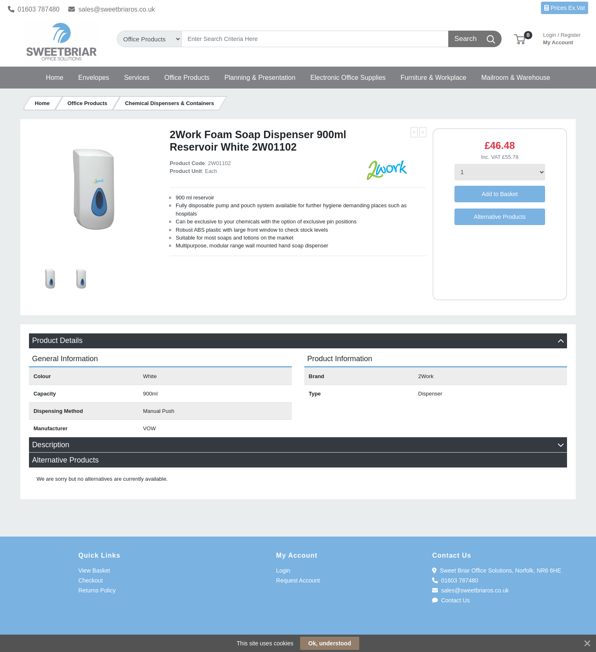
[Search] (315, 39)
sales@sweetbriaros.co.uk (111, 9)
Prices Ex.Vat (564, 8)
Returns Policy (96, 590)
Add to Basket (500, 194)
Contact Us (451, 600)
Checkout (90, 580)
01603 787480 (34, 9)
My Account (562, 38)
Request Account (298, 580)
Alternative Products (500, 216)
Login (283, 570)
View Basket (94, 570)
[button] (519, 39)
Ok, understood (329, 643)
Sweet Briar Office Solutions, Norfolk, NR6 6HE (496, 570)
